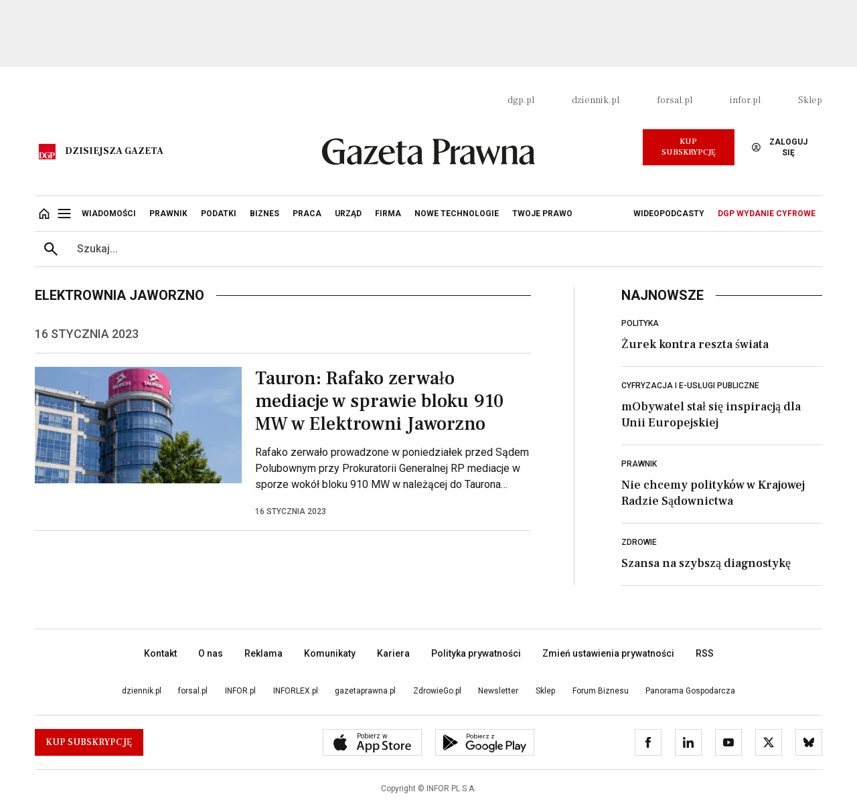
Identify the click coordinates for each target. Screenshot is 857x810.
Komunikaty (330, 653)
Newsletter (498, 691)
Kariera (393, 653)
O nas (210, 653)
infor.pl (745, 100)
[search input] (445, 249)
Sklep (810, 100)
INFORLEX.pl (295, 691)
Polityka (640, 323)
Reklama (263, 653)
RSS (705, 653)
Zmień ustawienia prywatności (608, 653)
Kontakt (160, 653)
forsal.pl (674, 100)
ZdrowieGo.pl (437, 691)
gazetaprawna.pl (365, 691)
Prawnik (639, 464)
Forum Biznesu (600, 691)
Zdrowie (639, 542)
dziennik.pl (595, 100)
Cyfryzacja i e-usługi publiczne (690, 385)
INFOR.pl (240, 691)
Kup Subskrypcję (688, 147)
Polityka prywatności (476, 653)
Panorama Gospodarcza (690, 691)
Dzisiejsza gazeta (114, 151)
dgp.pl (521, 100)
